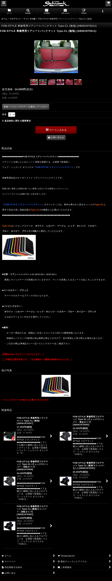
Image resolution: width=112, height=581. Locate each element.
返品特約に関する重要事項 (16, 121)
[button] (4, 3)
